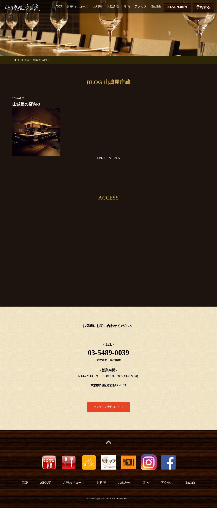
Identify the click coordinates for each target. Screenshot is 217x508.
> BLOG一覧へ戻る (108, 158)
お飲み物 (113, 6)
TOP (59, 6)
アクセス (140, 6)
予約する (203, 7)
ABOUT (45, 482)
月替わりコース (77, 6)
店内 (127, 6)
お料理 (97, 6)
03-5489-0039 (177, 7)
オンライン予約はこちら (108, 406)
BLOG (24, 60)
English (156, 6)
